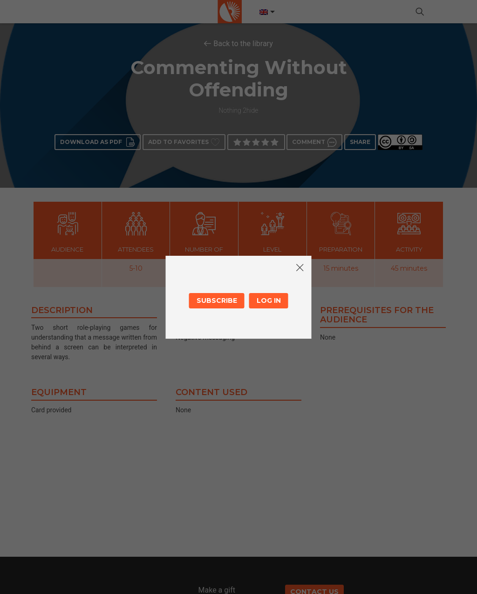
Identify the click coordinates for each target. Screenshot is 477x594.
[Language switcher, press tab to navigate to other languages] (266, 12)
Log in (269, 300)
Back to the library (243, 43)
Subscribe (217, 300)
